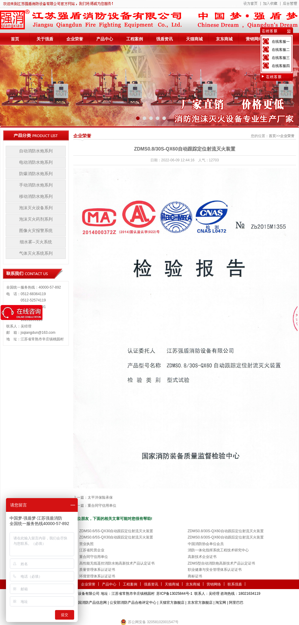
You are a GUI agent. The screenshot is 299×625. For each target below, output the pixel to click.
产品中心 (104, 39)
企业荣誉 (74, 39)
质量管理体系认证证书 (97, 570)
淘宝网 (220, 602)
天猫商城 (194, 39)
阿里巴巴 (236, 602)
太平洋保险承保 (100, 497)
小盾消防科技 (211, 611)
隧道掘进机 (149, 611)
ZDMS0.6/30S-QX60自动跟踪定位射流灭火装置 (226, 537)
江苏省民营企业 (91, 550)
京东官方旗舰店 (200, 602)
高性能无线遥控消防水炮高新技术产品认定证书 (117, 563)
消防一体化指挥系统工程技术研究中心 (218, 550)
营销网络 (254, 39)
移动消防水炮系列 (36, 196)
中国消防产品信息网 (90, 602)
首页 (15, 39)
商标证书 (195, 576)
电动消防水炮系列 (36, 162)
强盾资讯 (164, 39)
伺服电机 (167, 611)
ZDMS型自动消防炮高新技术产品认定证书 (221, 563)
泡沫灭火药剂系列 (36, 219)
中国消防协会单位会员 (206, 544)
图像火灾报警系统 (36, 230)
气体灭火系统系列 (36, 253)
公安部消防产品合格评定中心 (133, 602)
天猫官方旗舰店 (171, 602)
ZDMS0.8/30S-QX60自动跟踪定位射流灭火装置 (226, 531)
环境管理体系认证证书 (97, 576)
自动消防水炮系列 (36, 151)
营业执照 (86, 544)
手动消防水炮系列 (36, 185)
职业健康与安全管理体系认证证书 (215, 570)
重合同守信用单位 (102, 505)
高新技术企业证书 (202, 557)
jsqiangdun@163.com (38, 332)
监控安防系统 (187, 611)
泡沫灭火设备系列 (36, 208)
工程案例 (134, 39)
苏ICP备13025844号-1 (174, 593)
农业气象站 (129, 611)
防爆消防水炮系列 (36, 174)
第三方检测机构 (106, 611)
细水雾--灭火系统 (36, 242)
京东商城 (224, 39)
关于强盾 (44, 39)
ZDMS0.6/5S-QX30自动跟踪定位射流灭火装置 (116, 531)
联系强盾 (235, 584)
